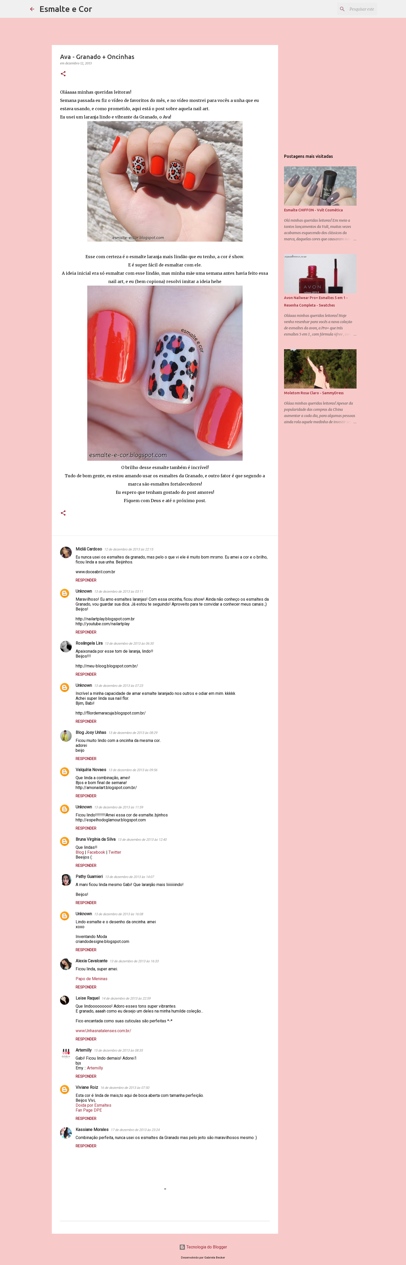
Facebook (96, 852)
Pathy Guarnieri (89, 876)
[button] (63, 74)
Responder (86, 580)
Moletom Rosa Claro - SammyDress (314, 393)
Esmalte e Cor (65, 8)
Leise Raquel (87, 998)
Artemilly (84, 1050)
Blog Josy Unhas (91, 732)
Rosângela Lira (89, 643)
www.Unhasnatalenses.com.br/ (103, 1030)
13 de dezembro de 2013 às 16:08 (118, 914)
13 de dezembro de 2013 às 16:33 (134, 961)
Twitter (114, 852)
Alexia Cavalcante (91, 960)
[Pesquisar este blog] (350, 9)
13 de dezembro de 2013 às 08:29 (132, 733)
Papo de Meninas (91, 978)
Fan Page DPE (89, 1110)
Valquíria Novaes (91, 769)
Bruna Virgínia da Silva (95, 839)
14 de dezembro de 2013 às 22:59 (126, 998)
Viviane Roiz (87, 1087)
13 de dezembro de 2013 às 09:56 (132, 770)
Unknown (84, 591)
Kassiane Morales (92, 1129)
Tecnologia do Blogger (203, 1247)
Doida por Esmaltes (93, 1105)
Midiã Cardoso (89, 549)
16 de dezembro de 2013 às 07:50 (124, 1088)
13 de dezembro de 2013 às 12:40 (142, 840)
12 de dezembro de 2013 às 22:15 (128, 549)
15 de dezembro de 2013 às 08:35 (118, 1050)
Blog (80, 852)
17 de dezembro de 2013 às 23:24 (135, 1130)
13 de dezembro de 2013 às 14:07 (129, 877)
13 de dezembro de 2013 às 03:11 (118, 591)
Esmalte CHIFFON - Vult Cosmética (313, 210)
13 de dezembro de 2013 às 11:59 (118, 807)
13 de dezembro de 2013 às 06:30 (129, 643)
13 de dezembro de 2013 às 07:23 (118, 686)
